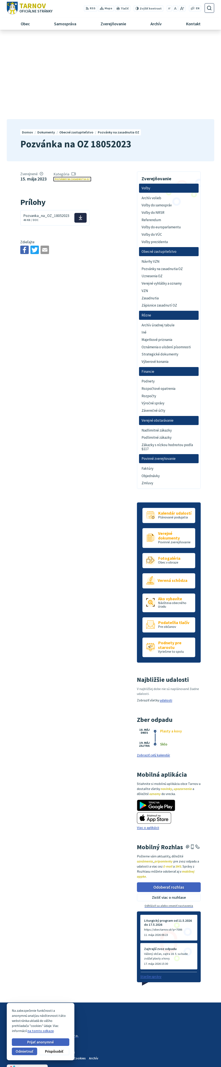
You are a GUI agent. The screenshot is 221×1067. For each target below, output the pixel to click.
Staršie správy (150, 894)
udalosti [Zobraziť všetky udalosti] (166, 617)
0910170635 (199, 1053)
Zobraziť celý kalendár (153, 672)
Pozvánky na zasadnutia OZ (72, 96)
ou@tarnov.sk (201, 1058)
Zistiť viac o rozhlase (169, 814)
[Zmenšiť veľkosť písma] (169, 8)
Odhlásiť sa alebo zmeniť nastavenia (169, 823)
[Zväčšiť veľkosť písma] (182, 8)
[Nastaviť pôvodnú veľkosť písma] (175, 8)
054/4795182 (200, 1047)
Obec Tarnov (39, 957)
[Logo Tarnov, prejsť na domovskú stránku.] (30, 8)
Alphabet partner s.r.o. (62, 953)
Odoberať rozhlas (168, 804)
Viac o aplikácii (148, 745)
